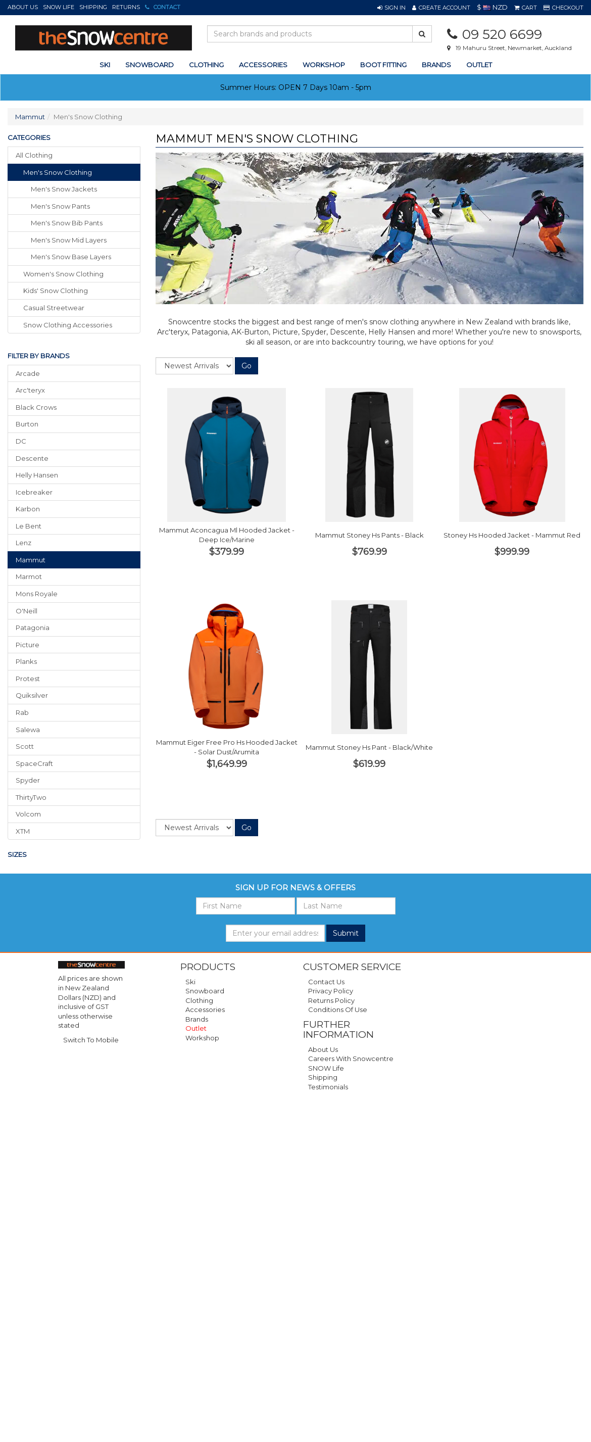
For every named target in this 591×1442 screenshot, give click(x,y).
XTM (23, 831)
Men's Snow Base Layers (71, 257)
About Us (23, 7)
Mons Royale (37, 594)
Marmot (29, 576)
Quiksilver (32, 695)
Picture (27, 645)
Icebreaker (34, 492)
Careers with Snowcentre (350, 1058)
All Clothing (34, 155)
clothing (206, 65)
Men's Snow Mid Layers (69, 240)
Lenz (23, 543)
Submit (346, 933)
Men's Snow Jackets (64, 189)
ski (105, 65)
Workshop (324, 65)
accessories (263, 65)
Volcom (28, 814)
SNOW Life (58, 7)
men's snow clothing (57, 172)
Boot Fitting (383, 65)
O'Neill (26, 611)
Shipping (93, 7)
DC (21, 441)
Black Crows (36, 407)
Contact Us (326, 982)
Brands (436, 65)
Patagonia (33, 627)
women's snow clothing (63, 274)
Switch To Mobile (91, 1040)
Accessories (205, 1009)
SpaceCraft (34, 763)
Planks (26, 661)
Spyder (28, 780)
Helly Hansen (37, 475)
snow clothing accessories (67, 325)
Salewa (28, 730)
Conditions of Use (337, 1009)
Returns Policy (331, 1000)
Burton (27, 424)
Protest (28, 679)
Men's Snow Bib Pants (67, 223)
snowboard (149, 65)
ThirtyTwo (31, 797)
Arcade (28, 373)
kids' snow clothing (55, 290)
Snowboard (204, 991)
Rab (22, 712)
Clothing (199, 1000)
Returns (126, 7)
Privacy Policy (330, 991)
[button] (391, 8)
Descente (32, 458)
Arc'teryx (30, 390)
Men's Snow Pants (60, 206)
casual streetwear (53, 308)
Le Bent (28, 526)
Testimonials (328, 1087)
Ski (190, 982)
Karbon (28, 509)
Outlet (479, 65)
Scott (25, 746)
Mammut (30, 117)
